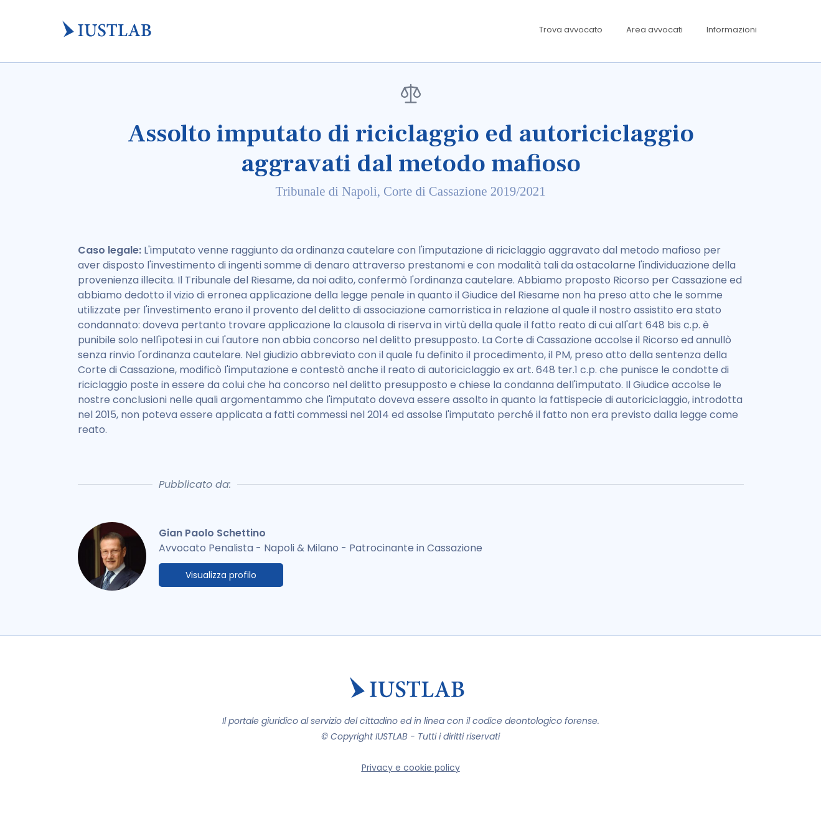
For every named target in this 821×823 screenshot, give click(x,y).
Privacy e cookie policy (411, 767)
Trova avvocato (571, 30)
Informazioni (731, 30)
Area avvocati (654, 30)
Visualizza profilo (220, 575)
